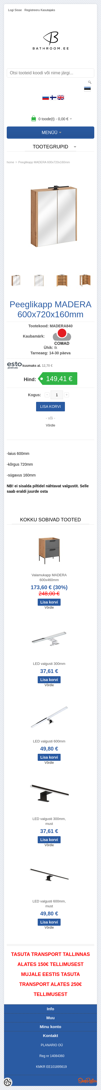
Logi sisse (15, 10)
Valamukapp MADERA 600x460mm (49, 577)
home (10, 162)
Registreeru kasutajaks (40, 10)
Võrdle (50, 425)
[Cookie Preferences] (7, 1082)
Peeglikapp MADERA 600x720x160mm (44, 162)
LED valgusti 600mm (49, 741)
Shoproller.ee (87, 1080)
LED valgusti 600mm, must (49, 903)
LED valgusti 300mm (49, 664)
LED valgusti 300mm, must (49, 821)
